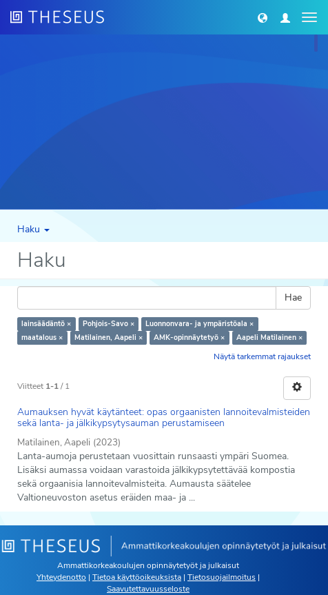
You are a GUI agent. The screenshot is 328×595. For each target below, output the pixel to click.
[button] (262, 17)
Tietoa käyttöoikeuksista (136, 577)
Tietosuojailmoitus (221, 577)
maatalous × (42, 337)
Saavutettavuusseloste (148, 588)
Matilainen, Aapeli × (108, 337)
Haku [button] (33, 229)
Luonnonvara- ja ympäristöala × (199, 324)
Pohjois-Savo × (108, 324)
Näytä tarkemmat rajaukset (262, 356)
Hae (293, 297)
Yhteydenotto (61, 577)
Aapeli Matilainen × (269, 337)
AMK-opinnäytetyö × (189, 337)
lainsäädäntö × (46, 324)
